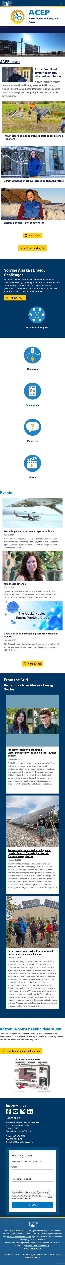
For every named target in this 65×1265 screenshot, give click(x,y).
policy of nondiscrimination (19, 1236)
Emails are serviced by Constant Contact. (32, 1197)
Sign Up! (32, 1205)
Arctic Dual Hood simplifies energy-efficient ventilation (48, 72)
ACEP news (10, 61)
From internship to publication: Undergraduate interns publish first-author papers (32, 752)
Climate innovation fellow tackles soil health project (34, 180)
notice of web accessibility (37, 1245)
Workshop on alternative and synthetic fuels (29, 531)
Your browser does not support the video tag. (32, 44)
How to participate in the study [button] (21, 1050)
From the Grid (16, 679)
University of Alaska (18, 1230)
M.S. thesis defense (15, 583)
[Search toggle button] (60, 4)
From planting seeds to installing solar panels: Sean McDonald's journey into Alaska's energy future (29, 853)
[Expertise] (32, 427)
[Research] (32, 355)
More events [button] (32, 663)
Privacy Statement (32, 1248)
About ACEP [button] (15, 297)
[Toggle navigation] (4, 29)
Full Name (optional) (21, 1179)
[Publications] (32, 391)
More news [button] (32, 235)
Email (14, 1167)
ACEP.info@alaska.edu (23, 1142)
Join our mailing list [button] (32, 248)
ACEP (39, 12)
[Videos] (32, 463)
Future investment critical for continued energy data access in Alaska (30, 952)
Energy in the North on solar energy (24, 222)
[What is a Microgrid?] (37, 314)
